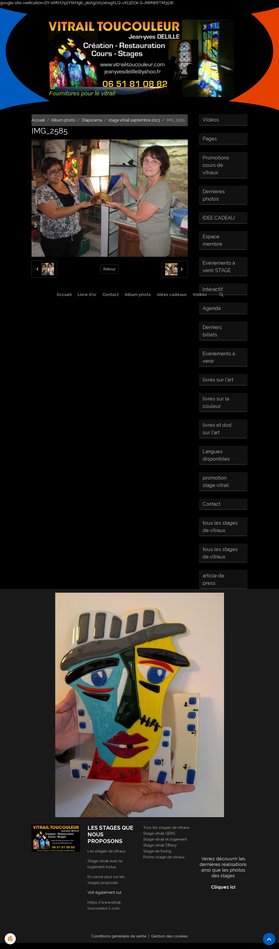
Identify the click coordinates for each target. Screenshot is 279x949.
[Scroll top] (269, 939)
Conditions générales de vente (118, 942)
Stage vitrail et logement (165, 845)
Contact (111, 294)
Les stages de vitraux (106, 857)
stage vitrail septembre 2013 (134, 120)
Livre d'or (87, 294)
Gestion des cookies (169, 942)
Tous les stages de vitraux (166, 833)
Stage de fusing (157, 857)
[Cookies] (10, 938)
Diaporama (92, 120)
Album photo (138, 294)
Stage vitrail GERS (159, 839)
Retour (110, 269)
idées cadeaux (172, 294)
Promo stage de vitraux (164, 863)
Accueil (64, 294)
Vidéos (200, 294)
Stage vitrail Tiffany (160, 851)
